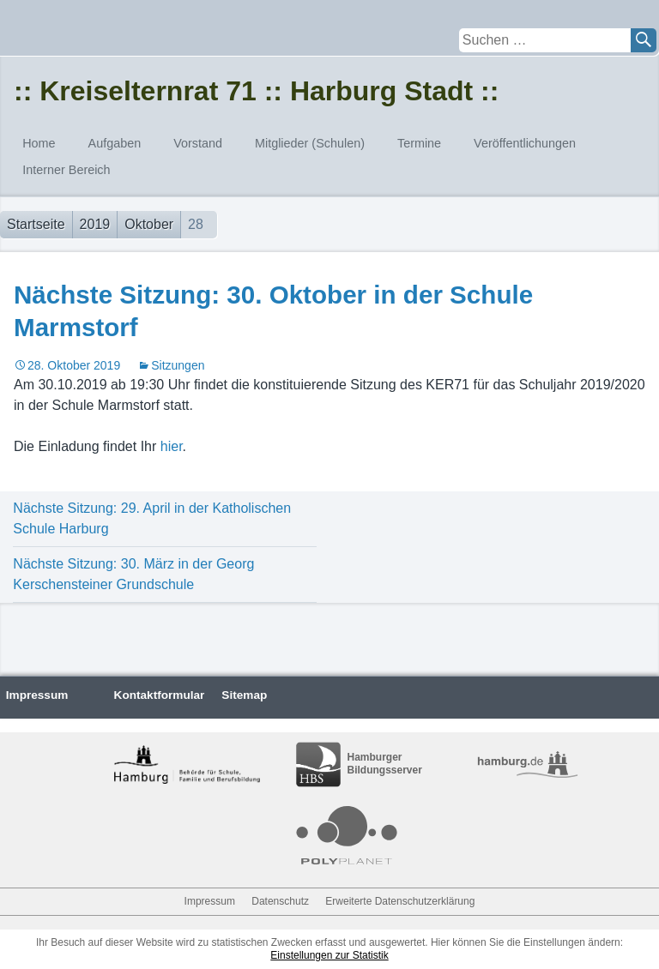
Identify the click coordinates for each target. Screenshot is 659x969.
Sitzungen (177, 365)
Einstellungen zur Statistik (329, 955)
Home (38, 143)
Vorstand (197, 143)
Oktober (148, 224)
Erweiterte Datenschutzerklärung (400, 901)
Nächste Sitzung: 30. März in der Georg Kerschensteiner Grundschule (133, 574)
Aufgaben (115, 143)
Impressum (37, 695)
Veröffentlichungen (525, 143)
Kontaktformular (159, 695)
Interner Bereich (66, 170)
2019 (95, 224)
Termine (419, 143)
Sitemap (244, 695)
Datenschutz (280, 901)
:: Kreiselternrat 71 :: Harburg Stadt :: (256, 90)
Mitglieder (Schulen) (310, 143)
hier (171, 446)
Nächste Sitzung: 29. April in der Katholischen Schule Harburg (152, 518)
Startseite (36, 224)
